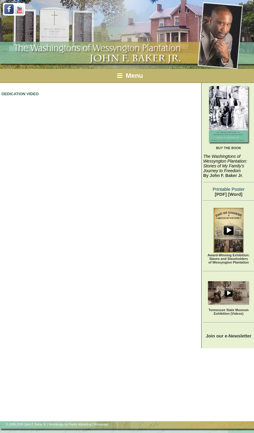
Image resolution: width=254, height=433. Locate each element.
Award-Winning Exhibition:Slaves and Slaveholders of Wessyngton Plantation (229, 258)
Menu (130, 75)
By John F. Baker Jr (222, 175)
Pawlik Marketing (80, 424)
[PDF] (221, 194)
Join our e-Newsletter (229, 335)
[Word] (235, 194)
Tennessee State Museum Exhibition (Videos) (228, 311)
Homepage (101, 424)
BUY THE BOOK (228, 148)
